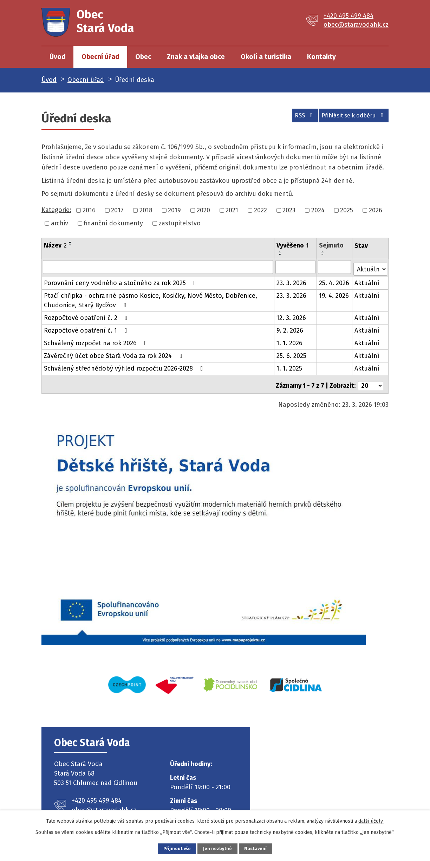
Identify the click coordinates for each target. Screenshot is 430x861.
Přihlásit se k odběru (349, 118)
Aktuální (367, 281)
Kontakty (321, 57)
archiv (59, 223)
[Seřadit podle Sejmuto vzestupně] (323, 251)
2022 (260, 210)
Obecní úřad (100, 57)
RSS (291, 118)
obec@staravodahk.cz (356, 24)
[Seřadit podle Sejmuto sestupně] (323, 254)
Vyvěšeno (293, 245)
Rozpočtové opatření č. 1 (87, 328)
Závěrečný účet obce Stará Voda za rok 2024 (114, 354)
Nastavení (265, 848)
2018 (145, 210)
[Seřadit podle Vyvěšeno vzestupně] (281, 251)
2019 (174, 210)
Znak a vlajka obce (196, 57)
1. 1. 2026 (290, 341)
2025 (346, 210)
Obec (143, 57)
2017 (117, 210)
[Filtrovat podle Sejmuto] (334, 267)
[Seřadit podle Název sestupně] (70, 245)
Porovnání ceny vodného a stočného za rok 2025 (121, 281)
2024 (318, 210)
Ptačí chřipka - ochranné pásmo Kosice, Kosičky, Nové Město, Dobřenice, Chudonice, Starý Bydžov (150, 298)
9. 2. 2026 (290, 328)
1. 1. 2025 (289, 366)
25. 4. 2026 (334, 281)
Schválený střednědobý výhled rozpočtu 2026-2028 (125, 366)
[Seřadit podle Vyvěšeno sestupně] (281, 254)
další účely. (371, 819)
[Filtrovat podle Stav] (370, 266)
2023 (288, 210)
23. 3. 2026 (292, 281)
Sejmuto (331, 245)
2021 (232, 210)
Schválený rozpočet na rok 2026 (97, 341)
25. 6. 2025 (292, 354)
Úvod (58, 57)
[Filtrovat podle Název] (158, 267)
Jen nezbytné (218, 848)
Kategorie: (56, 210)
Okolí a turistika (266, 57)
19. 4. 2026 (334, 293)
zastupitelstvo (180, 223)
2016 (89, 210)
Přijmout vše (167, 848)
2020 (203, 210)
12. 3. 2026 (291, 316)
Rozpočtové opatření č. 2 (87, 316)
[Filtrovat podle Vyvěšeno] (296, 267)
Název (55, 245)
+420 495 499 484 (348, 16)
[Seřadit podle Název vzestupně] (70, 242)
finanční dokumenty (113, 223)
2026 (375, 210)
